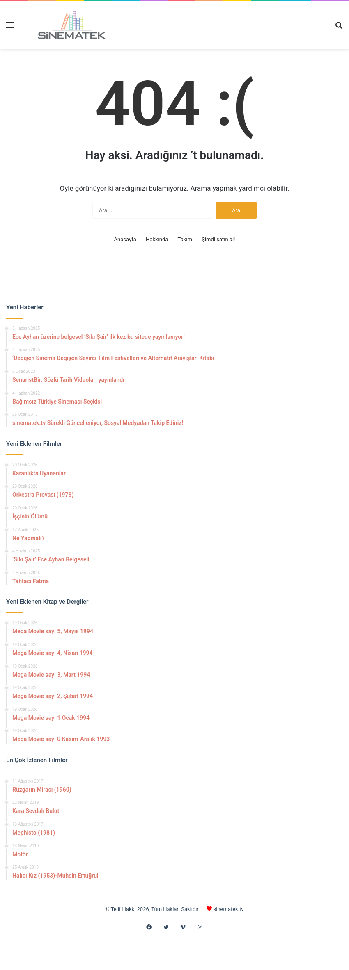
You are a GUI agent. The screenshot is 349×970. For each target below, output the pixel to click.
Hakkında (157, 239)
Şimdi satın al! (218, 239)
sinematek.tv (229, 909)
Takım (185, 239)
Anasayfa (125, 239)
